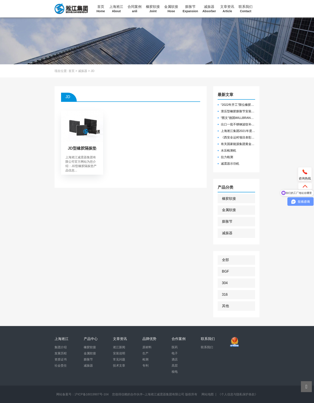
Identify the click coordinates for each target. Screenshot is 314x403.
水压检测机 (228, 150)
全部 (225, 260)
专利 (145, 365)
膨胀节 (190, 9)
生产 (145, 353)
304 (225, 283)
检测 (145, 359)
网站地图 (207, 394)
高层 (175, 365)
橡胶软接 (153, 9)
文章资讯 (227, 9)
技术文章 (119, 365)
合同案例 (135, 9)
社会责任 (61, 365)
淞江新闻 (119, 347)
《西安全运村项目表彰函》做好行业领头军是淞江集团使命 (238, 137)
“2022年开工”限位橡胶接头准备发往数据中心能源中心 (238, 104)
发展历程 (61, 353)
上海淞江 (116, 9)
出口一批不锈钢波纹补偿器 (238, 124)
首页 (101, 9)
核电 (175, 371)
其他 (225, 306)
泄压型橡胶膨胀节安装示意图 (238, 111)
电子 (175, 353)
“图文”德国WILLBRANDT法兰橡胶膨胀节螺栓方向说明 (238, 118)
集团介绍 (61, 347)
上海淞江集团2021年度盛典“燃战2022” (238, 131)
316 (225, 294)
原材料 (147, 347)
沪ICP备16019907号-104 (92, 394)
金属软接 (171, 9)
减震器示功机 (230, 163)
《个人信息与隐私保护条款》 (238, 394)
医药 (175, 347)
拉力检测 (227, 157)
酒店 (175, 359)
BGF (225, 271)
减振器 (209, 9)
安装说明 (119, 353)
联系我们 (246, 9)
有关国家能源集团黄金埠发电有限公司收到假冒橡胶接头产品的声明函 (238, 144)
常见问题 (119, 359)
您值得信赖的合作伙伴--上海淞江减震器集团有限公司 (148, 394)
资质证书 (61, 359)
